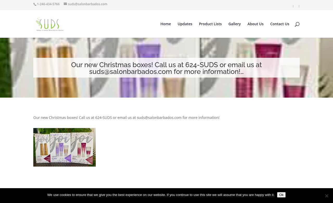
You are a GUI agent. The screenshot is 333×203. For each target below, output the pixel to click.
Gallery (234, 24)
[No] (326, 195)
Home (166, 24)
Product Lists (210, 24)
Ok (281, 195)
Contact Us (279, 24)
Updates (185, 24)
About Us (255, 24)
